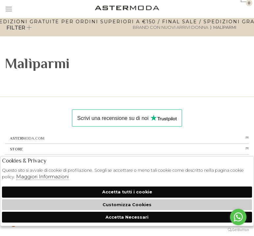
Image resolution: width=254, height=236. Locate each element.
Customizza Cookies (127, 204)
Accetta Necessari (127, 217)
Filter (19, 28)
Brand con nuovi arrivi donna (170, 27)
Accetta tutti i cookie (127, 191)
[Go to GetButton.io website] (238, 229)
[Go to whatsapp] (238, 217)
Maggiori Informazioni (42, 176)
